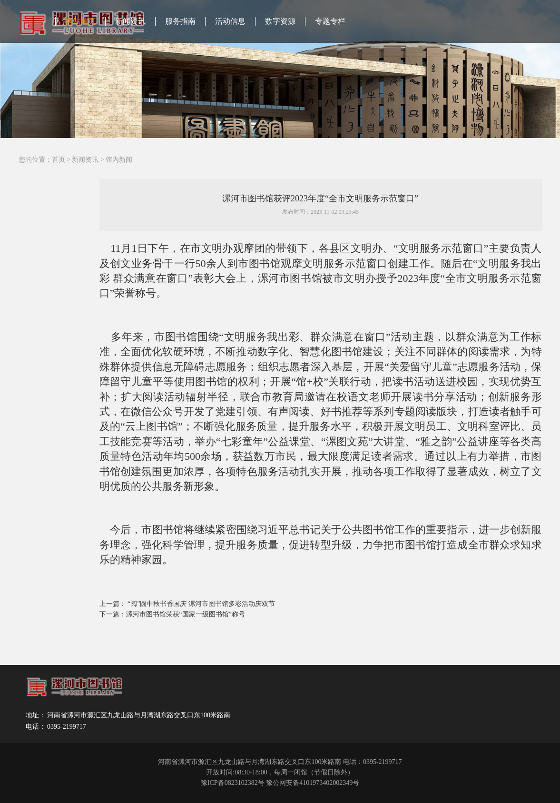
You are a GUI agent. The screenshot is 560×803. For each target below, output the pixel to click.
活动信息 (230, 21)
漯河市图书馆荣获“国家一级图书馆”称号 (185, 614)
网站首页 (80, 21)
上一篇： (113, 603)
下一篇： (112, 614)
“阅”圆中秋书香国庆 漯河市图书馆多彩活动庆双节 (201, 603)
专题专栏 (330, 21)
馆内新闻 (119, 159)
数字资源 (280, 21)
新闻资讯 (130, 21)
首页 (58, 159)
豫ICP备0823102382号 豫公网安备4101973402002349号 (280, 782)
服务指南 (180, 21)
